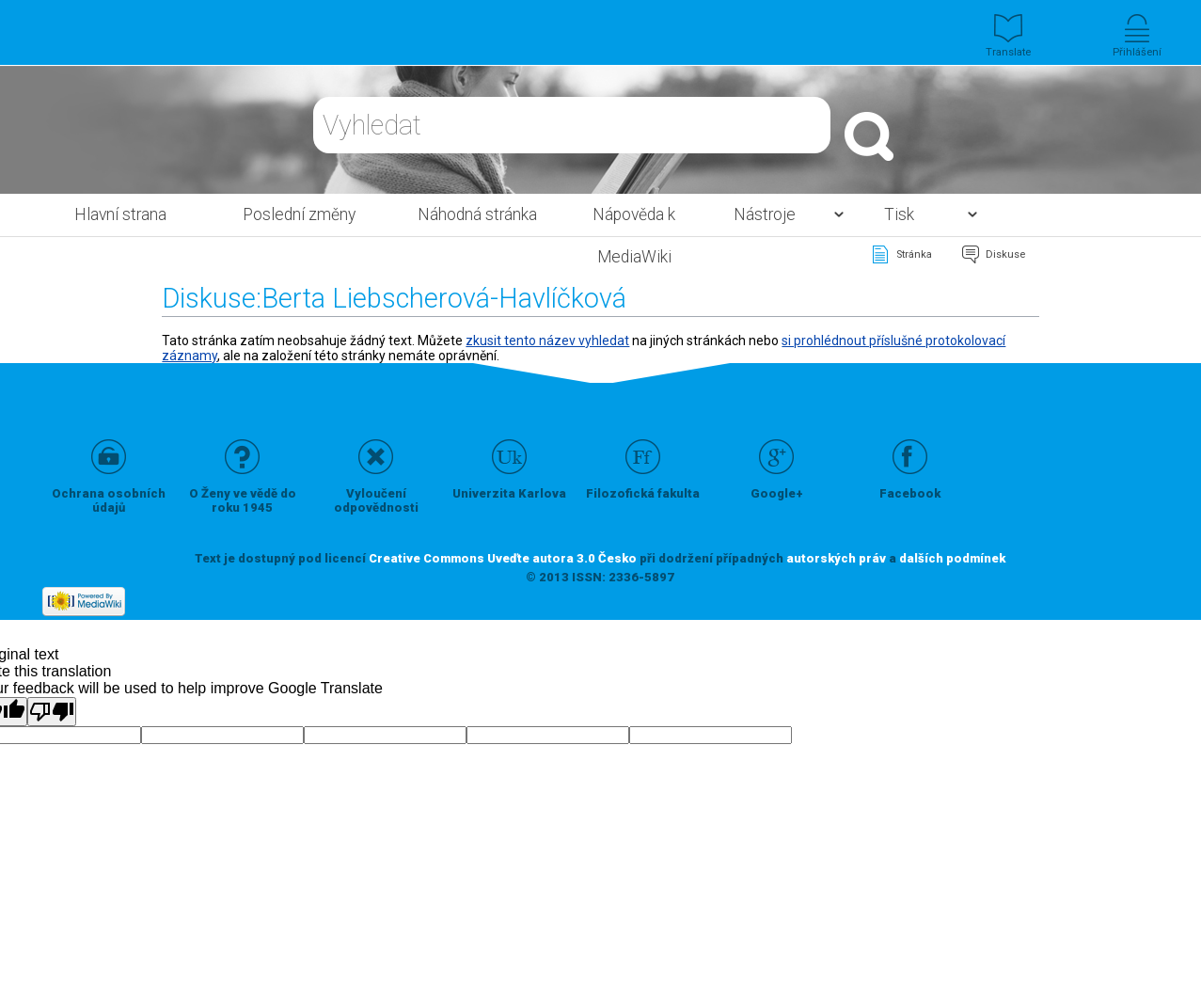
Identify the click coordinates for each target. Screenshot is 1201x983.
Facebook (909, 493)
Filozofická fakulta (643, 493)
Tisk (899, 214)
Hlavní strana (120, 214)
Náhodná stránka (477, 214)
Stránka (914, 254)
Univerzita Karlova (509, 493)
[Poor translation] (51, 711)
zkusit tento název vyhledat (547, 340)
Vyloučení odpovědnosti (376, 500)
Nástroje (765, 214)
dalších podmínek (952, 558)
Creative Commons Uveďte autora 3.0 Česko (503, 558)
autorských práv (836, 558)
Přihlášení (1137, 52)
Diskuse (1005, 254)
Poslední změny (299, 214)
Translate (1008, 52)
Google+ (777, 493)
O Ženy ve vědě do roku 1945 (242, 500)
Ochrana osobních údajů (109, 500)
